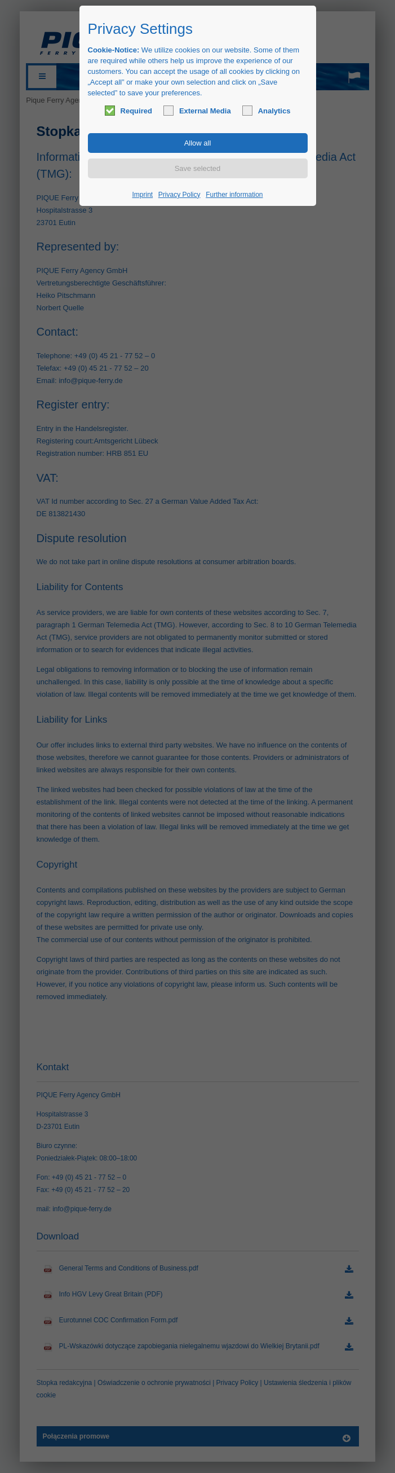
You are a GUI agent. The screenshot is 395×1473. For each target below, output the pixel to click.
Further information (234, 195)
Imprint (142, 195)
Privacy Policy (179, 195)
